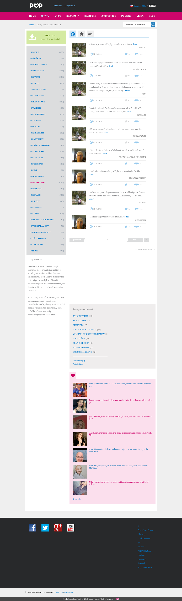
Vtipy (58, 16)
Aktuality (142, 534)
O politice (36, 207)
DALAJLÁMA (79, 338)
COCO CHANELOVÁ (83, 352)
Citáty (45, 16)
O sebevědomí (37, 151)
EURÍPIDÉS (78, 325)
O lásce (34, 52)
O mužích (35, 201)
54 (107, 239)
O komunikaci (38, 96)
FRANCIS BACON (81, 343)
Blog (152, 16)
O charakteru (38, 114)
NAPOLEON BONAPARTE (85, 329)
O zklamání (36, 245)
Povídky (126, 16)
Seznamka (72, 16)
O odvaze (35, 127)
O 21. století (37, 139)
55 (110, 239)
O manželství (37, 182)
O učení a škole (38, 64)
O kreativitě (37, 133)
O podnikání (36, 164)
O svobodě (36, 120)
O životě (35, 77)
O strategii (36, 158)
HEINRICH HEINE (81, 347)
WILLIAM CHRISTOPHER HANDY (89, 334)
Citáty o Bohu (38, 238)
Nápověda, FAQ (144, 551)
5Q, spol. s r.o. (58, 592)
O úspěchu (35, 58)
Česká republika (140, 6)
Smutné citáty (38, 89)
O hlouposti (37, 176)
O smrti (34, 83)
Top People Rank (145, 567)
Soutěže (141, 546)
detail (135, 44)
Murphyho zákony (40, 232)
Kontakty (142, 555)
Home (32, 16)
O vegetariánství (40, 226)
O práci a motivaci (40, 145)
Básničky (90, 16)
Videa (140, 16)
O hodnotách (37, 102)
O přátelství (37, 71)
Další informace (106, 599)
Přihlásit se (57, 5)
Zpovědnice (108, 16)
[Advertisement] (112, 277)
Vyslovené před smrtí (42, 220)
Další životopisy (79, 361)
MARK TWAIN (80, 320)
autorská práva (69, 592)
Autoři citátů (78, 364)
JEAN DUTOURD (81, 316)
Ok (118, 599)
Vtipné (34, 251)
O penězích (36, 189)
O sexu (34, 170)
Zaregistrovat (69, 5)
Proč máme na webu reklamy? (145, 249)
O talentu (35, 108)
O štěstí (34, 213)
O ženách (35, 195)
